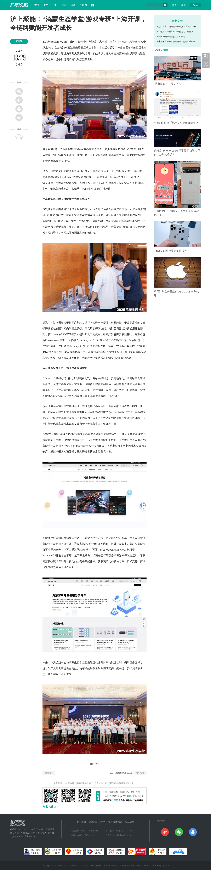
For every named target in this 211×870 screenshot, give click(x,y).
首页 (36, 5)
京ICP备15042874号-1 (79, 865)
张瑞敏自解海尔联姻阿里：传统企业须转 (176, 41)
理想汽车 (49, 773)
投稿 (195, 5)
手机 (55, 5)
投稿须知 (130, 822)
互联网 (83, 5)
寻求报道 (117, 822)
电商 (73, 5)
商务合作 (105, 822)
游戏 (80, 41)
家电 (64, 5)
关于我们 (81, 822)
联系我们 (93, 822)
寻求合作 (140, 773)
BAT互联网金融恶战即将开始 (171, 36)
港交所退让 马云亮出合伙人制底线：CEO (176, 26)
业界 (46, 5)
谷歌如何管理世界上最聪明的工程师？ (175, 31)
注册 (183, 5)
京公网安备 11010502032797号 (104, 865)
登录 (174, 5)
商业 (66, 561)
